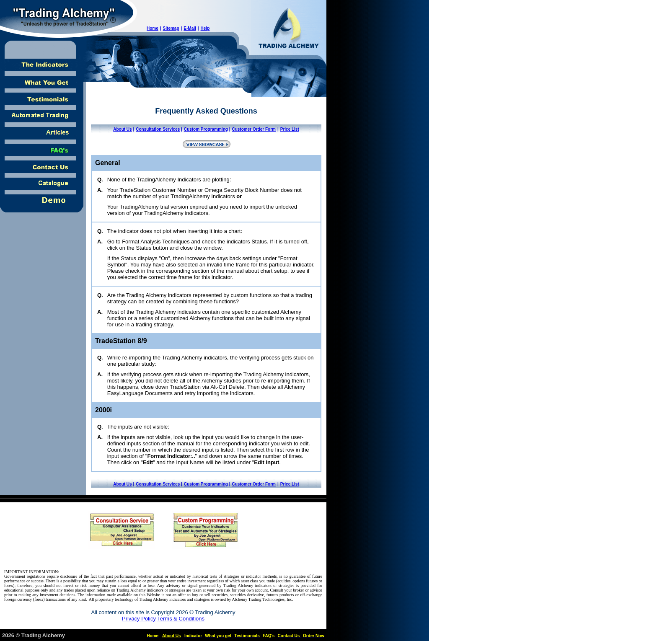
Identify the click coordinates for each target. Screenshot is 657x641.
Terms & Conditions (180, 618)
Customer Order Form (253, 129)
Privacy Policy (139, 618)
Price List (289, 129)
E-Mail (190, 28)
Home (152, 28)
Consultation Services (158, 129)
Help (205, 28)
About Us (122, 129)
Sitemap (171, 28)
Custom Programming (206, 129)
